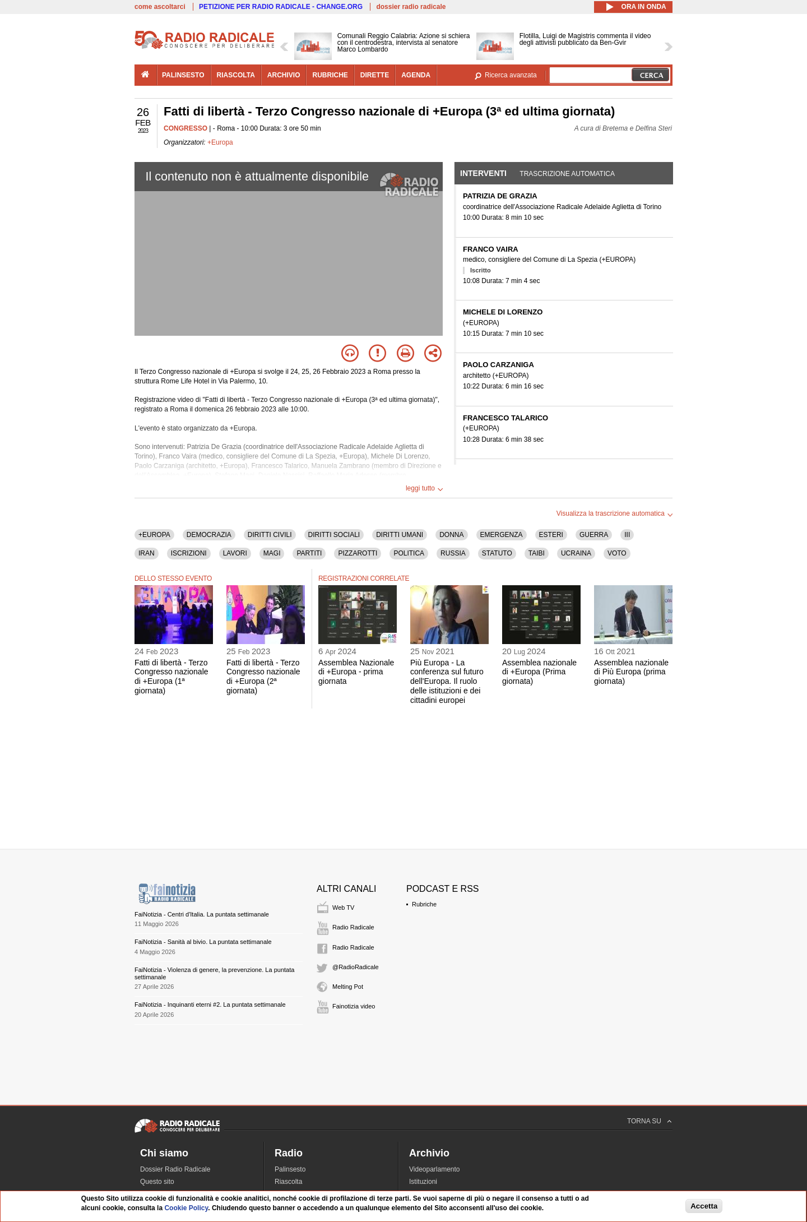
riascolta (236, 75)
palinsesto (183, 75)
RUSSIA (453, 553)
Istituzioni (423, 1182)
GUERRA (593, 535)
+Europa (220, 142)
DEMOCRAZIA (209, 535)
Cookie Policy (186, 1208)
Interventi (483, 173)
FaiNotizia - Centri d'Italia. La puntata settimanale (201, 914)
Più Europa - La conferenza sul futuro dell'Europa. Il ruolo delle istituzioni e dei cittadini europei (447, 681)
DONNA (451, 535)
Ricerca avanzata (511, 75)
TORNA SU (644, 1121)
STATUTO (497, 553)
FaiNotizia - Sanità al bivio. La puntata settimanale (203, 941)
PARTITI (309, 553)
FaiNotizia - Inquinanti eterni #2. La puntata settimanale (210, 1004)
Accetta (703, 1206)
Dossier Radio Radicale (175, 1169)
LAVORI (235, 553)
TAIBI (536, 553)
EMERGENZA (501, 535)
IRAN (146, 553)
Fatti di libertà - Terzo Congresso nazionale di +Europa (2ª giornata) (263, 676)
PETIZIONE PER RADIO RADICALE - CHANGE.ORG (281, 7)
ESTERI (551, 535)
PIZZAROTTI (357, 553)
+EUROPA (154, 535)
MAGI (272, 553)
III (627, 535)
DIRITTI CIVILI (270, 535)
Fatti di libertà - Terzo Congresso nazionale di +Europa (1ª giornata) (171, 676)
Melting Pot (347, 986)
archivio (283, 75)
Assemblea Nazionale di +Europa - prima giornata (356, 672)
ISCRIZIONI (189, 553)
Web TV (343, 907)
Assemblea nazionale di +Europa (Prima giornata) (539, 672)
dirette (374, 75)
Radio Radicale (353, 927)
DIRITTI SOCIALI (334, 535)
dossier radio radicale (411, 7)
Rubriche (424, 904)
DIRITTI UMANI (399, 535)
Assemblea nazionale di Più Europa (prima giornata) (631, 672)
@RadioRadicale (355, 967)
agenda (415, 75)
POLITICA (408, 553)
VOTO (617, 553)
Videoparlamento (434, 1169)
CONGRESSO (185, 128)
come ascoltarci (159, 7)
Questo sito (157, 1182)
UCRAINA (576, 553)
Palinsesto (290, 1169)
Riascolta (288, 1182)
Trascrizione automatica (567, 174)
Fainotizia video (353, 1006)
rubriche (329, 75)
